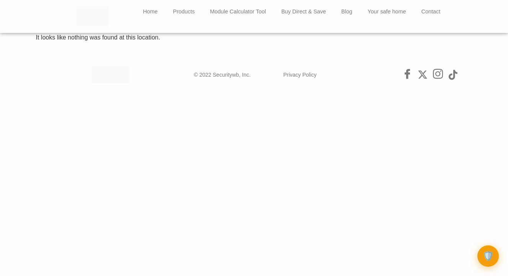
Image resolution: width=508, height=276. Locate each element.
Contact (431, 11)
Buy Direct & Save (303, 11)
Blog (347, 11)
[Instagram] (438, 74)
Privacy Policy (300, 75)
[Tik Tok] (453, 74)
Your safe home (387, 11)
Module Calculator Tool (238, 11)
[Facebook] (407, 74)
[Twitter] (422, 74)
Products (184, 11)
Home (150, 11)
